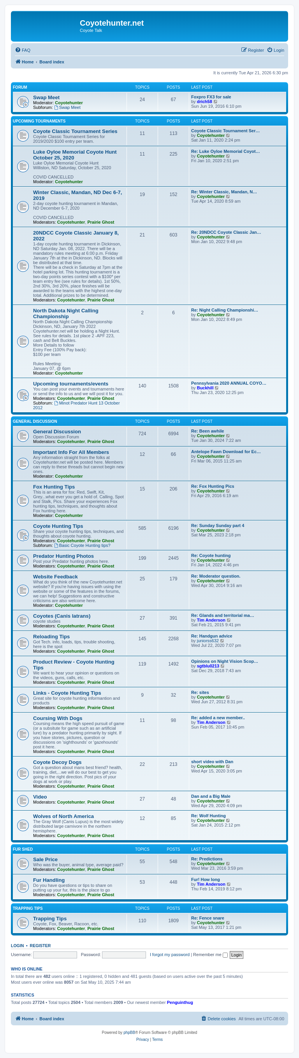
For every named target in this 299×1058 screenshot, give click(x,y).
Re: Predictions (207, 859)
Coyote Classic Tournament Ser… (225, 130)
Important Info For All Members (71, 452)
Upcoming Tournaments (39, 121)
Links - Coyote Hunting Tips (67, 693)
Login (17, 945)
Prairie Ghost (100, 222)
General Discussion (35, 421)
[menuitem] (22, 50)
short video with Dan (212, 761)
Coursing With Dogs (58, 718)
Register (40, 945)
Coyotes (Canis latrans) (61, 616)
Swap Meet (46, 97)
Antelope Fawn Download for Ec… (226, 451)
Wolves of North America (63, 816)
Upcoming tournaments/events (70, 384)
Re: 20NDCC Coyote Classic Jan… (226, 232)
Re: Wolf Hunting (208, 815)
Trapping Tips (28, 908)
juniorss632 (208, 640)
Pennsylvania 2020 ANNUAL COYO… (228, 383)
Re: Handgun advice (211, 636)
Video (40, 797)
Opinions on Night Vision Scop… (224, 661)
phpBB (129, 1032)
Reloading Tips (51, 636)
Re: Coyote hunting (210, 555)
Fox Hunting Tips (54, 487)
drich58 (204, 101)
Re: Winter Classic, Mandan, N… (224, 191)
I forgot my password (170, 954)
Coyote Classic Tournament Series (75, 131)
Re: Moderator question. (216, 576)
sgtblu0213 (208, 666)
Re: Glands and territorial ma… (222, 615)
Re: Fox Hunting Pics (212, 486)
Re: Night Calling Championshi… (224, 310)
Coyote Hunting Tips (58, 526)
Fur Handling (49, 880)
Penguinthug (180, 1002)
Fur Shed (23, 849)
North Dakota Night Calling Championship (65, 313)
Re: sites (200, 692)
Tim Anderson (211, 620)
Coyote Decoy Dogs (57, 762)
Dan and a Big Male (210, 796)
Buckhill (205, 387)
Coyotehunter (69, 102)
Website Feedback (55, 577)
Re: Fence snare (207, 918)
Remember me (210, 954)
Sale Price (45, 859)
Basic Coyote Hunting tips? (82, 545)
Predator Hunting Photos (63, 556)
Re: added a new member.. (218, 717)
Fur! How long (205, 879)
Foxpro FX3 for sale (211, 97)
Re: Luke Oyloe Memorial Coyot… (225, 151)
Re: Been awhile (207, 431)
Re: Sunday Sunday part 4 (217, 525)
